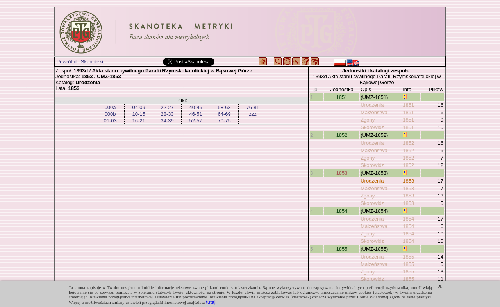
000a (110, 107)
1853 (342, 173)
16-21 (138, 121)
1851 (342, 97)
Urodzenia (372, 105)
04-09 (138, 107)
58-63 (224, 107)
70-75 (224, 121)
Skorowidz (372, 127)
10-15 (138, 114)
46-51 (195, 114)
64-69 (224, 114)
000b (110, 114)
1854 (342, 211)
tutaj (211, 302)
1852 (342, 135)
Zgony (368, 120)
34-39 (167, 121)
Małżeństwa (374, 112)
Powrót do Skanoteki (80, 62)
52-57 (195, 121)
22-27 (167, 107)
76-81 (252, 107)
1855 (342, 249)
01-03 (110, 121)
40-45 (195, 107)
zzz (253, 114)
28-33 (167, 114)
